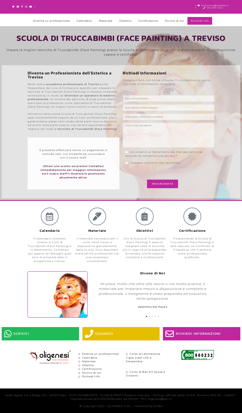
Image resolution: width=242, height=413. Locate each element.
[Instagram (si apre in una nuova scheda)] (26, 6)
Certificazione (148, 20)
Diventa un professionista (51, 20)
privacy (170, 155)
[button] (94, 295)
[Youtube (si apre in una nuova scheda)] (30, 6)
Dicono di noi (174, 20)
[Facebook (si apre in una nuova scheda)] (18, 6)
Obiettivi (125, 20)
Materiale (106, 20)
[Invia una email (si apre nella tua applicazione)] (34, 6)
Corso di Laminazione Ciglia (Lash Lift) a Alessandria (143, 357)
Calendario (84, 20)
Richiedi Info (200, 20)
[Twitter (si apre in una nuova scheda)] (14, 6)
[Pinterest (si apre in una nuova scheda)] (22, 6)
